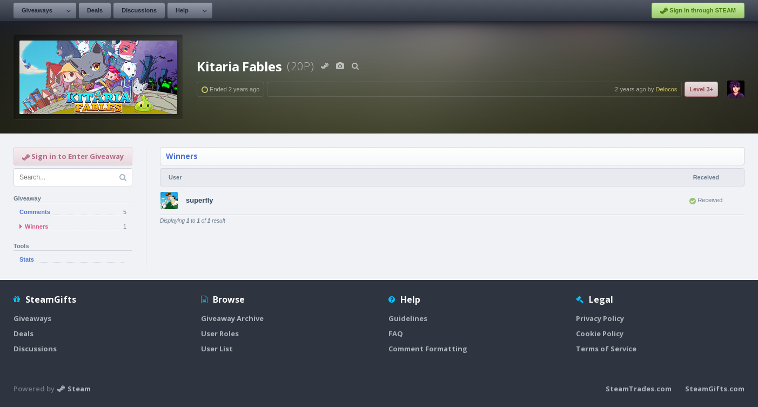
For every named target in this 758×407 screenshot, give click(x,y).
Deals (95, 10)
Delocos (666, 89)
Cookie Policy (599, 333)
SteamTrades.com (639, 388)
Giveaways (37, 10)
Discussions (139, 10)
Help (182, 10)
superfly (199, 200)
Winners (182, 156)
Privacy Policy (600, 318)
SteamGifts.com (714, 388)
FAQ (395, 333)
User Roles (220, 333)
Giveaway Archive (232, 318)
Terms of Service (606, 348)
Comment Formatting (427, 348)
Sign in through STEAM (698, 11)
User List (217, 348)
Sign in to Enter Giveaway (73, 156)
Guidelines (407, 318)
